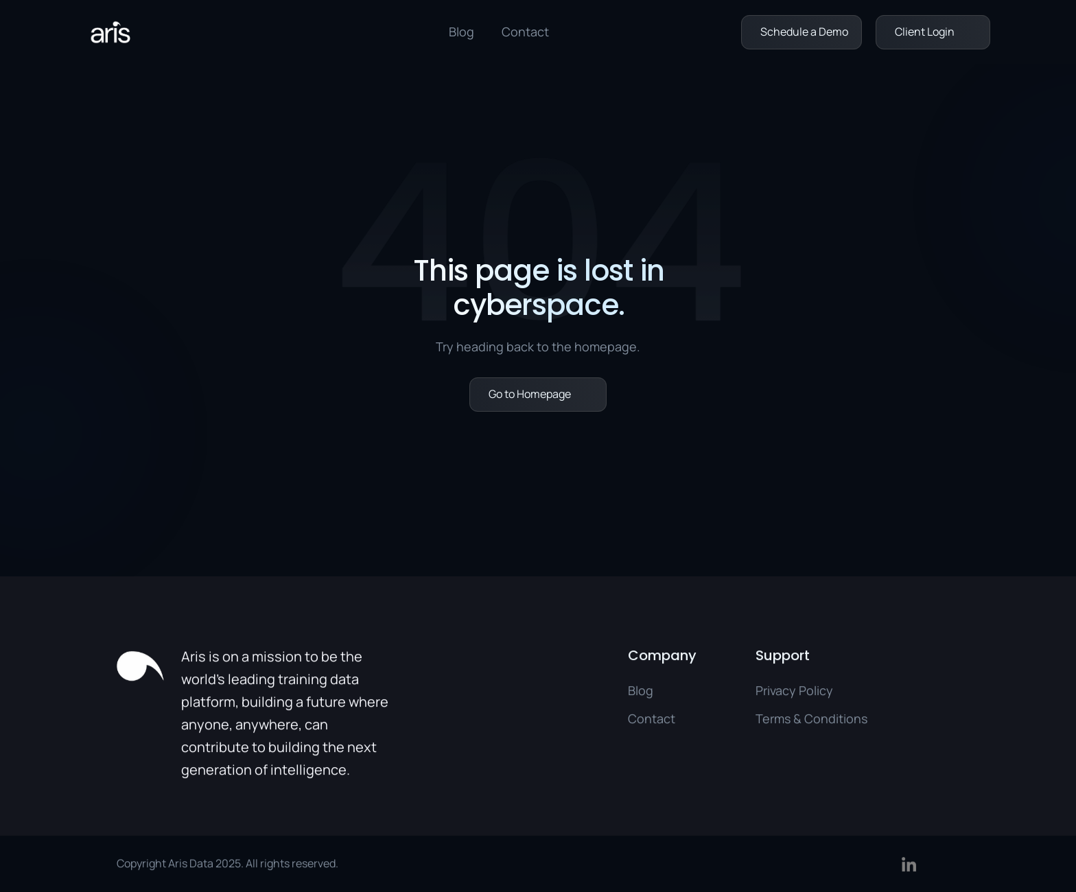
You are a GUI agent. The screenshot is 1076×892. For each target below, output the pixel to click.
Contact (525, 31)
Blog (461, 31)
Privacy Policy (794, 693)
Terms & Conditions (811, 722)
